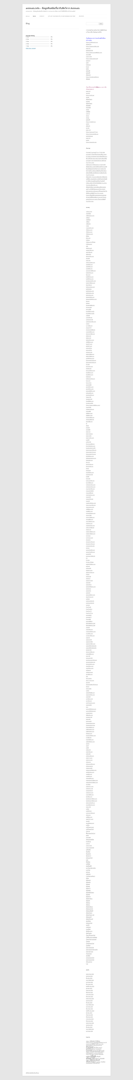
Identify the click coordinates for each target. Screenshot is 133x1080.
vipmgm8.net (89, 790)
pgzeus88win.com (90, 595)
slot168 (88, 93)
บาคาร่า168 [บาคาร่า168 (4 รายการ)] (89, 1054)
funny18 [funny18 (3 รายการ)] (105, 1042)
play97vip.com (89, 597)
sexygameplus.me (90, 662)
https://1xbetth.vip (91, 122)
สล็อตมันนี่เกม (89, 907)
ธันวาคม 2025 (89, 984)
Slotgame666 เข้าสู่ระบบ (92, 684)
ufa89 (87, 748)
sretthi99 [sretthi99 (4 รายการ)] (92, 1051)
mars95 (88, 501)
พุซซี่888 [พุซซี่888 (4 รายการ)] (88, 1056)
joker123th (88, 436)
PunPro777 (89, 611)
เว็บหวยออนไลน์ (90, 947)
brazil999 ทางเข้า (90, 311)
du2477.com (89, 344)
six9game (88, 670)
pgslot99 (88, 582)
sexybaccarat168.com (91, 660)
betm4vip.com (89, 295)
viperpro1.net (89, 788)
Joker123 (88, 431)
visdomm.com (89, 792)
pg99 (87, 62)
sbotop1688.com (90, 652)
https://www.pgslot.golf (92, 58)
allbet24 (88, 126)
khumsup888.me (90, 444)
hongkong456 (89, 403)
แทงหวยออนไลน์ (90, 960)
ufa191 (87, 743)
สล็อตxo (88, 905)
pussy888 (88, 54)
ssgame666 (89, 705)
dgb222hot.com (90, 340)
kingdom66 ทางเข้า (91, 448)
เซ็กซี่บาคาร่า (89, 931)
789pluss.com (89, 234)
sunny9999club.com (91, 709)
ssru (87, 707)
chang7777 (88, 328)
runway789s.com (90, 635)
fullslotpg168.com (90, 378)
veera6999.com (90, 778)
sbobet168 (88, 650)
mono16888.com (90, 517)
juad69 (87, 440)
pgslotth (88, 593)
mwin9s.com (89, 523)
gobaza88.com (89, 393)
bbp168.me (89, 285)
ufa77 (87, 745)
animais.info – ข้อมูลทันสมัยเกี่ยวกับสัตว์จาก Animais (53, 8)
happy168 (88, 397)
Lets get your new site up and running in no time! (61, 16)
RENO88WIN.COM (90, 623)
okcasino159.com (90, 542)
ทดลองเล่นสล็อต (90, 839)
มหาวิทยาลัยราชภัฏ (91, 868)
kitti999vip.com (90, 456)
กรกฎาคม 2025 (89, 994)
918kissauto (89, 244)
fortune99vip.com (90, 370)
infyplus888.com (90, 417)
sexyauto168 (89, 658)
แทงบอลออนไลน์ (90, 958)
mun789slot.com (90, 521)
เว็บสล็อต (88, 945)
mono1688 (88, 515)
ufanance (88, 762)
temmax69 (88, 721)
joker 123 (88, 130)
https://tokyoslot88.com (92, 134)
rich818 (88, 627)
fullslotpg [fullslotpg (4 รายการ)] (100, 1042)
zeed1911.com (89, 819)
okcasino (88, 540)
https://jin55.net (90, 95)
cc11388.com (89, 325)
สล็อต (87, 878)
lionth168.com (89, 464)
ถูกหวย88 (88, 837)
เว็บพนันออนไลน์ (90, 943)
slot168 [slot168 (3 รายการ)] (102, 1050)
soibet (87, 690)
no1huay (88, 535)
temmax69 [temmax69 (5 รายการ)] (97, 1051)
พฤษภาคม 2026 (90, 974)
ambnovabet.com (90, 262)
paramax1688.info (90, 556)
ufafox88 (88, 754)
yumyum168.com (90, 813)
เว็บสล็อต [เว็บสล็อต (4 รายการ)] (103, 1061)
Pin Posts (81, 16)
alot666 (88, 258)
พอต (87, 860)
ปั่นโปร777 (88, 856)
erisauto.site (89, 352)
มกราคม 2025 (89, 1006)
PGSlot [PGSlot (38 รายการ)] (89, 1047)
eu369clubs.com (90, 358)
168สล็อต (88, 219)
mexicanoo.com (90, 507)
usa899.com (89, 774)
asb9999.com (89, 264)
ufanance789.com (90, 764)
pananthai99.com (90, 550)
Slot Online (89, 678)
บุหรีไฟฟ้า (88, 849)
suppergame (89, 713)
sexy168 (88, 656)
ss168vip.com (89, 699)
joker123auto (89, 434)
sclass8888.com (90, 654)
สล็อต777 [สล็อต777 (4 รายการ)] (97, 1058)
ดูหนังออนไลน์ (89, 50)
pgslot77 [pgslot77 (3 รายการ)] (100, 1047)
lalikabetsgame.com (91, 458)
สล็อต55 (88, 884)
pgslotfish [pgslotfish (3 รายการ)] (93, 1049)
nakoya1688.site (90, 527)
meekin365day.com (91, 503)
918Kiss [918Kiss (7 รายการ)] (97, 1041)
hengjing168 (89, 399)
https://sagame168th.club (92, 46)
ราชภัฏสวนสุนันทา (90, 876)
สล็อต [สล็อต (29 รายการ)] (93, 1055)
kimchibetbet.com (90, 446)
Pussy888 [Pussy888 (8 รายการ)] (89, 1050)
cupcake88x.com (90, 332)
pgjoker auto (89, 570)
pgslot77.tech (89, 580)
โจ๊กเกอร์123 (89, 962)
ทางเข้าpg (88, 841)
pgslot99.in (89, 584)
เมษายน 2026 (89, 976)
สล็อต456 (88, 882)
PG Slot (88, 560)
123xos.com (89, 211)
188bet (87, 221)
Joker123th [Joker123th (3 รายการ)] (101, 1044)
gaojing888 (88, 385)
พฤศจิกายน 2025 (90, 986)
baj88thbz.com (89, 277)
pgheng (88, 566)
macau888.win (89, 493)
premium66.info (90, 601)
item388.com (89, 421)
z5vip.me (88, 815)
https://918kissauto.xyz (92, 42)
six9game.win (89, 672)
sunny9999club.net (91, 711)
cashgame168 (89, 319)
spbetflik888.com (90, 692)
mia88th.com (89, 511)
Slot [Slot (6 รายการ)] (100, 1050)
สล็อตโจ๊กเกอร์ (89, 919)
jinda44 (88, 101)
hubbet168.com (90, 409)
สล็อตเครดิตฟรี (89, 911)
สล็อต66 (88, 79)
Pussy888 (88, 619)
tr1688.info (88, 737)
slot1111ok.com (90, 680)
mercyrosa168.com (91, 505)
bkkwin (88, 303)
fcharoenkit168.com (91, 360)
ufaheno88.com (90, 756)
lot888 (87, 476)
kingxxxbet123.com (91, 452)
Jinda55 (88, 427)
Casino (87, 323)
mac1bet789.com (90, 489)
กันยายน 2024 (89, 1015)
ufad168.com (89, 752)
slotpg (87, 118)
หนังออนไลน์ (89, 923)
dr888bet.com (89, 342)
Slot (87, 676)
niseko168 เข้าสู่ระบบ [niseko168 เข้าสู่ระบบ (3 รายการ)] (97, 1045)
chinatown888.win (90, 330)
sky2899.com (89, 674)
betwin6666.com (90, 297)
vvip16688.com (90, 794)
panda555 (88, 554)
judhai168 (88, 442)
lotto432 (88, 478)
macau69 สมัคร (90, 491)
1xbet (87, 226)
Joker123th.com (90, 438)
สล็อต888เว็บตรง (90, 892)
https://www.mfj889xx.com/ (93, 405)
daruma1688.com (90, 334)
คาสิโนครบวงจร (90, 827)
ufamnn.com (89, 760)
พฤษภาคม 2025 (90, 998)
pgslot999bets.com (91, 586)
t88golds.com (89, 715)
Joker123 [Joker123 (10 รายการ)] (95, 1044)
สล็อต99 (88, 900)
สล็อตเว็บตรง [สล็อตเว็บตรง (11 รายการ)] (91, 1061)
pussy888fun (89, 621)
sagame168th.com (90, 644)
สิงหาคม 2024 (89, 1017)
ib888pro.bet (89, 413)
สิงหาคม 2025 (89, 992)
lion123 (88, 462)
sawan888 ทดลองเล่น (91, 646)
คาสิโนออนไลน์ (90, 829)
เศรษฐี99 (88, 955)
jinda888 (88, 429)
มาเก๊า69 (88, 870)
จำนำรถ (88, 831)
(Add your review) (31, 48)
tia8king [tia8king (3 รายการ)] (102, 1051)
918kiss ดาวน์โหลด (90, 242)
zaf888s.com (89, 817)
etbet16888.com (90, 354)
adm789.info (89, 252)
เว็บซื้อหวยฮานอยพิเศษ (91, 937)
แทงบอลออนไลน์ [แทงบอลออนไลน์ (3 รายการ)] (89, 1063)
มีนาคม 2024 (89, 1027)
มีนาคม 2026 (89, 978)
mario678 (88, 497)
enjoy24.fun (89, 348)
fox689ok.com (89, 372)
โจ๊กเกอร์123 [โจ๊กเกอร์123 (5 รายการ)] (96, 1063)
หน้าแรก (28, 16)
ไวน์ (87, 964)
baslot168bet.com (90, 283)
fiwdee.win (88, 368)
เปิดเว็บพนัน (89, 933)
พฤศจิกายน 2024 (90, 1011)
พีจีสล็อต (88, 862)
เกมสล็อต (88, 929)
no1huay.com (89, 538)
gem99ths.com (89, 387)
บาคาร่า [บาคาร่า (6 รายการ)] (100, 1053)
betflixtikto (89, 289)
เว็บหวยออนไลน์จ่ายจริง (92, 949)
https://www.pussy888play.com (94, 52)
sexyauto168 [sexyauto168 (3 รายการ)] (95, 1050)
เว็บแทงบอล (89, 953)
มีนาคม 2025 (89, 1002)
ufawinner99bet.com (91, 770)
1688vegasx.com (90, 215)
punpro (88, 605)
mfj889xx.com (89, 509)
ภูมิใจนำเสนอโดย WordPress (32, 1073)
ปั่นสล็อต (88, 851)
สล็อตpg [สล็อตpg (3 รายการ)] (87, 1060)
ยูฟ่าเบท (88, 872)
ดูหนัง (87, 69)
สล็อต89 (88, 894)
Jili (86, 423)
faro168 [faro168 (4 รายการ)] (96, 1042)
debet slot (88, 336)
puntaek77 (88, 617)
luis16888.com (89, 482)
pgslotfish (88, 591)
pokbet (88, 599)
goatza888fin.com (90, 391)
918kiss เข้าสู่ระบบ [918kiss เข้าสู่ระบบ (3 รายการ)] (90, 1042)
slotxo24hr (88, 688)
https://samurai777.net (92, 132)
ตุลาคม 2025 (89, 988)
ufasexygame (89, 766)
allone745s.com (90, 256)
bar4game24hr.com (91, 281)
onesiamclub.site (90, 546)
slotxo (87, 115)
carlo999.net (89, 317)
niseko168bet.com (90, 531)
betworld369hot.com (91, 299)
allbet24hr (88, 254)
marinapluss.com (90, 495)
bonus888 (88, 309)
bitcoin (87, 301)
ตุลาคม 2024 (89, 1013)
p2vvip (87, 548)
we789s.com (89, 796)
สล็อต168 (88, 75)
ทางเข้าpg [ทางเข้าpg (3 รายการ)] (96, 1053)
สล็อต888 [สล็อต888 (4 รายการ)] (102, 1058)
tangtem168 (89, 717)
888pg (87, 236)
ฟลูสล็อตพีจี (89, 866)
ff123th (88, 364)
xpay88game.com (90, 805)
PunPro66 (88, 607)
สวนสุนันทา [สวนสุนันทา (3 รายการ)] (98, 1061)
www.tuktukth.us (90, 803)
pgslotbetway (89, 136)
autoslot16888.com (91, 270)
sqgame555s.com (90, 695)
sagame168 (89, 639)
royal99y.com (89, 633)
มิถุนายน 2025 (89, 996)
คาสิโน (87, 825)
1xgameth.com (90, 228)
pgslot (87, 109)
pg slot (87, 128)
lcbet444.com (89, 460)
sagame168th (89, 641)
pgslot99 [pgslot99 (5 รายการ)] (88, 1049)
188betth (88, 224)
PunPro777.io (89, 613)
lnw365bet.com (90, 472)
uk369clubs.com (90, 772)
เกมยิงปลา (88, 927)
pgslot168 (88, 576)
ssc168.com (89, 701)
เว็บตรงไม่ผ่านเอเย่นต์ (91, 939)
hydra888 (88, 411)
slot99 (87, 97)
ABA (87, 246)
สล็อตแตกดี (88, 917)
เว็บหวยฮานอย (89, 951)
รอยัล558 (88, 874)
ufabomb (88, 750)
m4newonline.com (90, 485)
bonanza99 (89, 307)
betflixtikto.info (90, 291)
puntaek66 (88, 615)
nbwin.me (88, 529)
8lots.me (88, 238)
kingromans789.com (91, 450)
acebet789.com (90, 250)
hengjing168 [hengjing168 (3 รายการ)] (88, 1044)
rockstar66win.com (91, 631)
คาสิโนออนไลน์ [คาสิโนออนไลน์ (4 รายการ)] (89, 1053)
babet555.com (89, 272)
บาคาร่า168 (89, 56)
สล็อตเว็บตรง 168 (90, 915)
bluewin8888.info (90, 305)
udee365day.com (90, 741)
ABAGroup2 (89, 248)
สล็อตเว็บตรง (89, 99)
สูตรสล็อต (88, 921)
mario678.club (89, 499)
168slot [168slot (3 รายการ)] (87, 1041)
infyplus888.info (90, 419)
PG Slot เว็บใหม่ (90, 562)
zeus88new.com (90, 823)
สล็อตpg (88, 902)
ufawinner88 (89, 768)
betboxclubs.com (90, 287)
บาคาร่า (88, 113)
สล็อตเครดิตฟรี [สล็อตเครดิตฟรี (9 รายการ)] (95, 1060)
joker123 (88, 48)
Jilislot (87, 425)
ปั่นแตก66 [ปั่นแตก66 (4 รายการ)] (101, 1054)
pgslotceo (88, 588)
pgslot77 (88, 60)
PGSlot (87, 574)
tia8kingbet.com (90, 729)
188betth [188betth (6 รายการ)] (92, 1041)
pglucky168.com (90, 572)
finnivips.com (89, 366)
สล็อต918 (88, 896)
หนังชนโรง (88, 44)
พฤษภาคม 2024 (90, 1023)
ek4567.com (89, 346)
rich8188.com (89, 629)
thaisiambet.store (90, 723)
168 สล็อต (88, 213)
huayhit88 (88, 407)
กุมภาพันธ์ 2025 (90, 1004)
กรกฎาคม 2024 (89, 1019)
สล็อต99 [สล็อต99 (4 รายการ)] (98, 1056)
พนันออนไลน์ (89, 858)
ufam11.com (89, 758)
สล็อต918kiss (89, 898)
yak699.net (89, 811)
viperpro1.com (89, 786)
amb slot (88, 260)
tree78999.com (89, 739)
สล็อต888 (88, 105)
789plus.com (89, 230)
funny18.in (88, 383)
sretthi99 (88, 697)
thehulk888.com (90, 727)
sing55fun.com (89, 666)
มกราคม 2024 (89, 1031)
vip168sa (88, 784)
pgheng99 (88, 568)
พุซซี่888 (88, 111)
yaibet (87, 809)
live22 (87, 67)
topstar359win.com (91, 735)
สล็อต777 (88, 888)
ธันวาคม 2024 (89, 1008)
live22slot (88, 470)
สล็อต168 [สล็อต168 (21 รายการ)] (90, 1058)
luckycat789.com (90, 480)
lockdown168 (89, 474)
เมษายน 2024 (89, 1025)
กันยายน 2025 (89, 990)
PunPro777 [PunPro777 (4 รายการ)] (98, 1049)
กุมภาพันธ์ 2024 (90, 1029)
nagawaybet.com (90, 525)
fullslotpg (88, 64)
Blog (34, 16)
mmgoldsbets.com (90, 513)
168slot (88, 217)
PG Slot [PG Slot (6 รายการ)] (96, 1047)
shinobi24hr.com (90, 664)
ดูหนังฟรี (88, 71)
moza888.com (89, 519)
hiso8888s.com (89, 401)
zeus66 (87, 821)
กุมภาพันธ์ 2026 (90, 980)
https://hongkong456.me (92, 77)
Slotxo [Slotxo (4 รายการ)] (87, 1051)
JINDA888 (88, 107)
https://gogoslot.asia (91, 142)
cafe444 (88, 315)
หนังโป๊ (87, 925)
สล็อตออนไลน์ (89, 909)
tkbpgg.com (89, 733)
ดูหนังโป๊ (88, 120)
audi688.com (89, 268)
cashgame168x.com (91, 321)
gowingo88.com (90, 395)
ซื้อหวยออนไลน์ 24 (90, 833)
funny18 (88, 381)
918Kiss (88, 240)
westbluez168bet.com (91, 798)
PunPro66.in (89, 609)
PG (86, 558)
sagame (88, 637)
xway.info (88, 807)
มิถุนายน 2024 (89, 1021)
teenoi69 (88, 719)
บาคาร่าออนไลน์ (90, 847)
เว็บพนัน (88, 941)
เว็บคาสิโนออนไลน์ (90, 935)
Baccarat (88, 275)
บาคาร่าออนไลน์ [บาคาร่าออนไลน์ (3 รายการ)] (95, 1054)
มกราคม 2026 (89, 982)
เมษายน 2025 (89, 1000)
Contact (42, 16)
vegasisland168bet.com (92, 780)
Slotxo (87, 686)
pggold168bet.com (90, 564)
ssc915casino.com (90, 703)
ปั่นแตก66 (88, 854)
